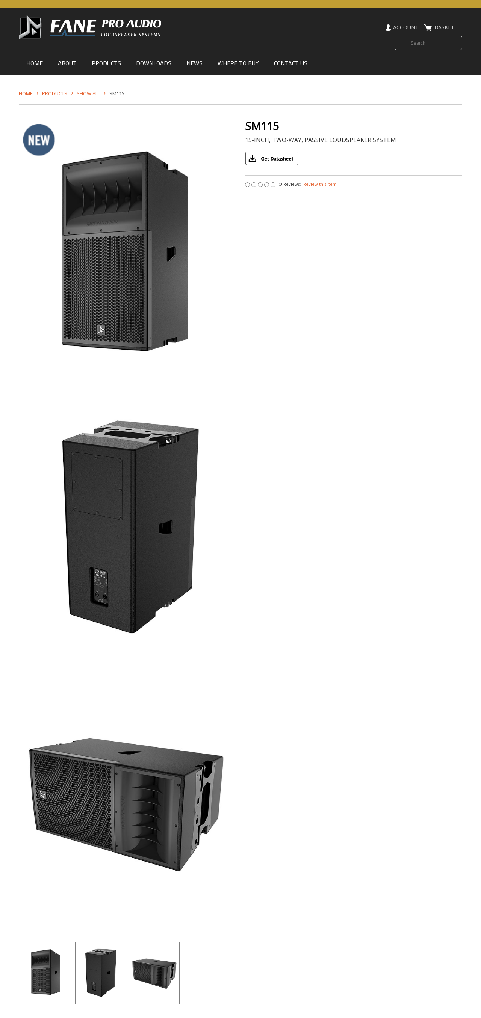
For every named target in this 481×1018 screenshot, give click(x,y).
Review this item (320, 184)
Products (54, 93)
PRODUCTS (106, 63)
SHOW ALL (88, 93)
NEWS (194, 63)
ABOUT (67, 63)
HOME (34, 63)
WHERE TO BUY (238, 63)
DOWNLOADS (153, 63)
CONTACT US (290, 63)
